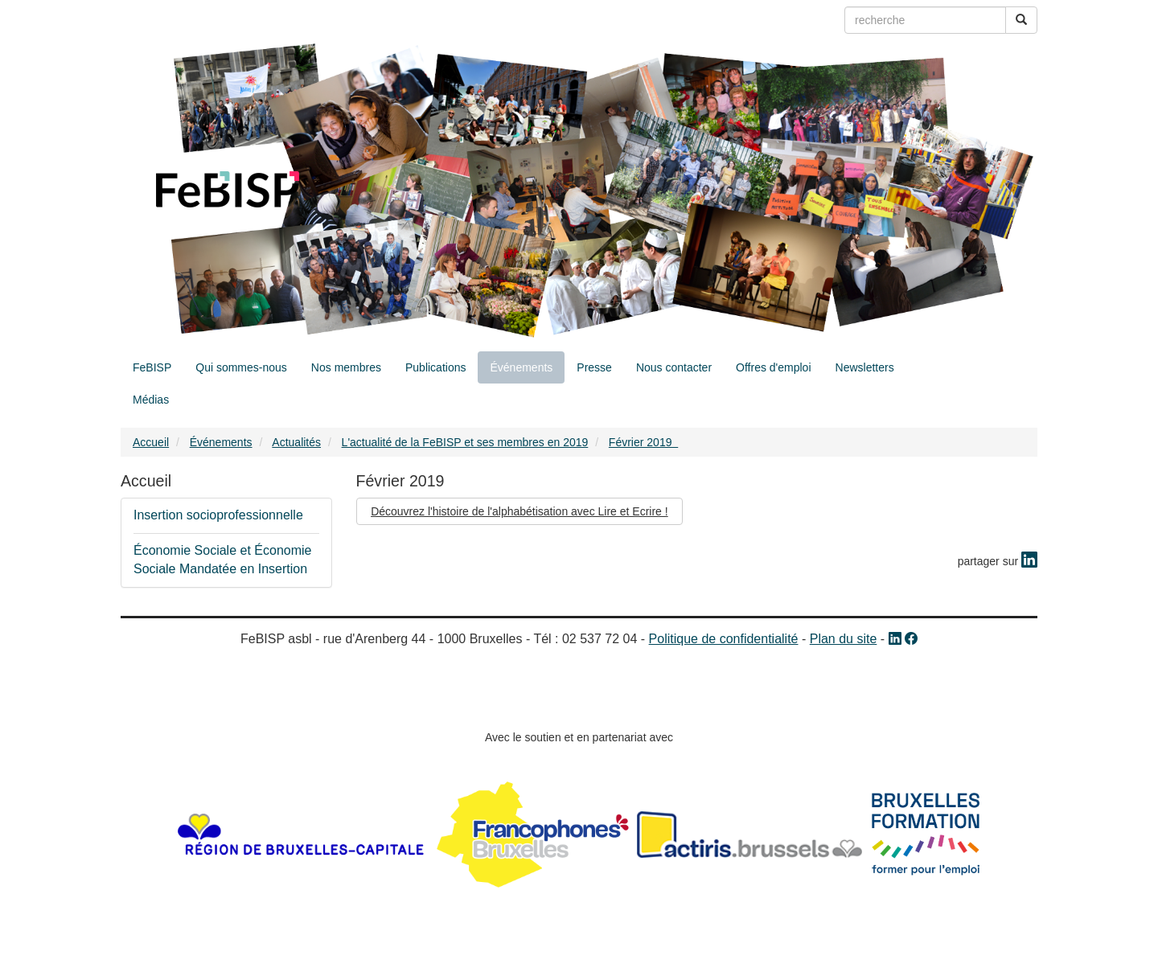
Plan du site (843, 639)
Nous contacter (674, 367)
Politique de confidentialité (724, 639)
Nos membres (346, 367)
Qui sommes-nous (241, 367)
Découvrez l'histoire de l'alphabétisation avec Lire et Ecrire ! (519, 511)
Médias (151, 399)
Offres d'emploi (773, 367)
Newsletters (865, 367)
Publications (435, 367)
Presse (594, 367)
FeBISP (152, 367)
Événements (521, 367)
